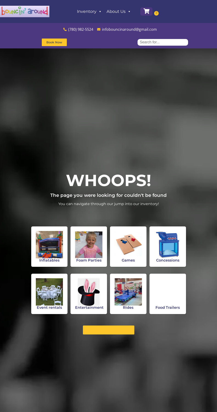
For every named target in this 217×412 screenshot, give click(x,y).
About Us (132, 11)
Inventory (103, 11)
